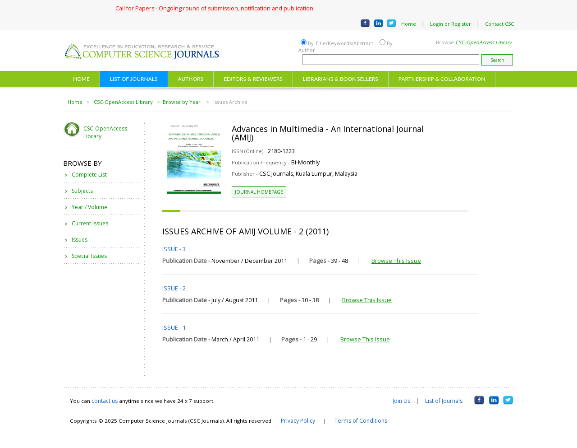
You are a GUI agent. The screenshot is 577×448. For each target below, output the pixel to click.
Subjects (82, 191)
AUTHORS (191, 78)
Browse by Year (182, 101)
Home (408, 23)
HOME (81, 78)
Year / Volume (89, 207)
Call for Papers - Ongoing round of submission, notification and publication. (215, 8)
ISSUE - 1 (174, 327)
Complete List (89, 174)
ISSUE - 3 (174, 249)
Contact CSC (499, 23)
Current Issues (90, 223)
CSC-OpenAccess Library (123, 101)
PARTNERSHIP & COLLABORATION (441, 78)
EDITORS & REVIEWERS (253, 78)
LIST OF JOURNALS (134, 78)
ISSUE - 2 (174, 288)
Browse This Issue (396, 261)
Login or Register (450, 23)
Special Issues (89, 256)
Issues (79, 239)
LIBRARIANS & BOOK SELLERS (340, 78)
